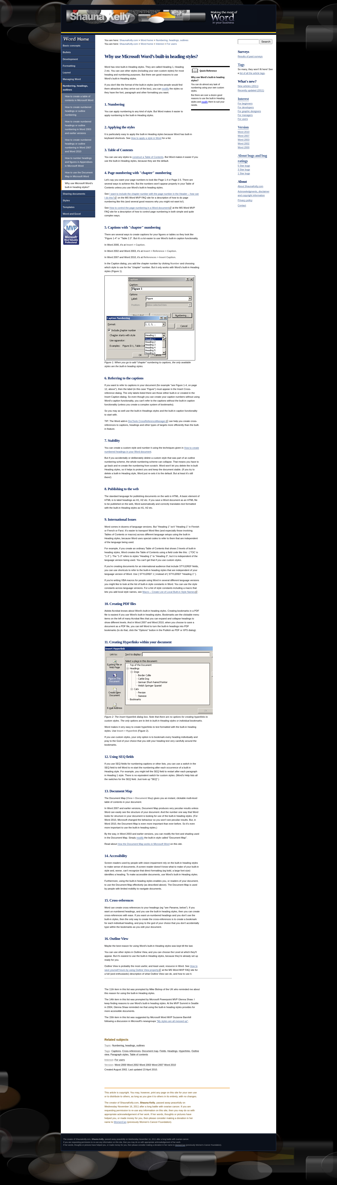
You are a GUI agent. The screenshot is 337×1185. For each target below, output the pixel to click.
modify (204, 102)
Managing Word (72, 79)
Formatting (69, 66)
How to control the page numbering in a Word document (139, 207)
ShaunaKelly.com (128, 40)
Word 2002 (244, 143)
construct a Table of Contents (148, 157)
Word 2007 (244, 135)
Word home (147, 40)
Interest (243, 99)
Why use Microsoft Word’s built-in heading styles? (79, 185)
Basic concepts (71, 45)
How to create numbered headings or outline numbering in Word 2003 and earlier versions (78, 127)
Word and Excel (72, 213)
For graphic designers (249, 111)
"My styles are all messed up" (172, 1021)
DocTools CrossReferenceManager (146, 421)
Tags (241, 65)
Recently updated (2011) (251, 90)
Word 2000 (244, 147)
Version (243, 127)
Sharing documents (74, 193)
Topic (107, 1045)
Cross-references (131, 1051)
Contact (242, 205)
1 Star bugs (244, 173)
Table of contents (139, 1054)
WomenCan (120, 1122)
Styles (66, 200)
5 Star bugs (244, 165)
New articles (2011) (248, 86)
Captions (116, 1051)
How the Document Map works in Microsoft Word (144, 844)
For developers (246, 107)
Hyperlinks (184, 1051)
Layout (67, 72)
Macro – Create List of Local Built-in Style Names (168, 592)
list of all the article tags (252, 73)
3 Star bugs (244, 169)
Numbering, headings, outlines (75, 88)
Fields (163, 1051)
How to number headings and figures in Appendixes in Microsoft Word (78, 162)
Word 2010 (244, 132)
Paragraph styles (119, 1054)
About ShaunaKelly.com (250, 186)
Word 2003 (244, 139)
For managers (245, 115)
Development (70, 59)
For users (243, 119)
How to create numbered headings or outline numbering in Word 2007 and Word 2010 (78, 146)
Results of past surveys (250, 56)
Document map (150, 1051)
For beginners (245, 103)
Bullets (67, 52)
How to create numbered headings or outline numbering (78, 111)
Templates (69, 207)
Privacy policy (245, 200)
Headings (172, 1051)
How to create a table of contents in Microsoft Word (79, 98)
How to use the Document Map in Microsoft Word (79, 174)
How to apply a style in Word (146, 138)
